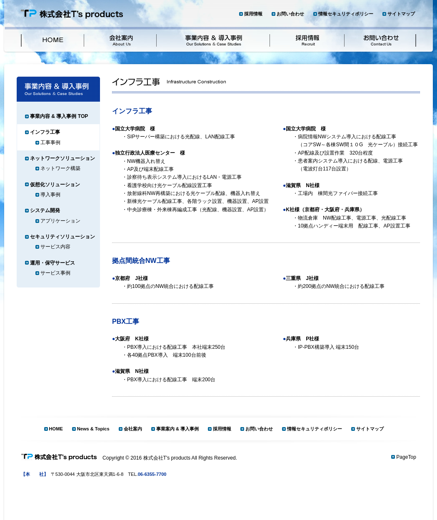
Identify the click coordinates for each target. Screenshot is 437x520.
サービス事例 (55, 273)
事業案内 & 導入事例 (177, 428)
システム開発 (45, 210)
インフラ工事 (45, 132)
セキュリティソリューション (62, 237)
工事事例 (50, 142)
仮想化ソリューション (55, 185)
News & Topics (93, 428)
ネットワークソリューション (62, 158)
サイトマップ (401, 13)
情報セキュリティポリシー (345, 13)
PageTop (406, 457)
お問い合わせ (290, 13)
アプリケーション (60, 221)
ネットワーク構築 (60, 168)
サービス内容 (55, 247)
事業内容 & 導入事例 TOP (59, 116)
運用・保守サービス (52, 263)
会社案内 (133, 428)
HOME (56, 428)
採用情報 (253, 13)
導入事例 (50, 195)
